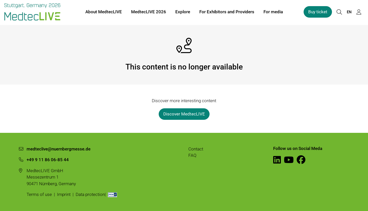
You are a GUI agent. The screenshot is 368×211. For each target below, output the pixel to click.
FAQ (192, 155)
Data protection (90, 194)
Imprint (64, 194)
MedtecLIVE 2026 (148, 12)
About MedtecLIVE (103, 12)
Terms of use (39, 194)
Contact (195, 148)
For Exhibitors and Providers (226, 12)
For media (273, 12)
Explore (182, 12)
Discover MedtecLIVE (184, 113)
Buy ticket (317, 12)
